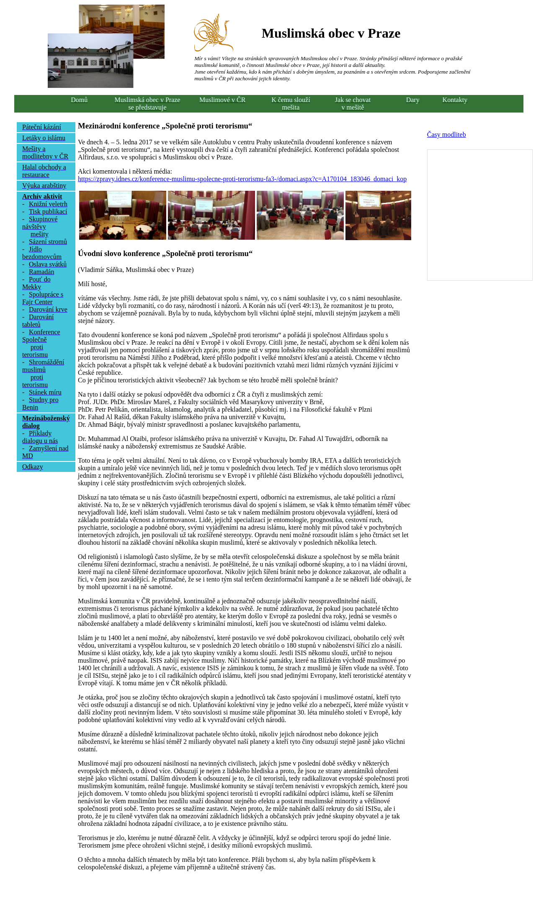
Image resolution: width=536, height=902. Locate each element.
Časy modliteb (446, 134)
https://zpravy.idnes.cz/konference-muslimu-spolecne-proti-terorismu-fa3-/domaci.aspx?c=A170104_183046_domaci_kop (242, 178)
